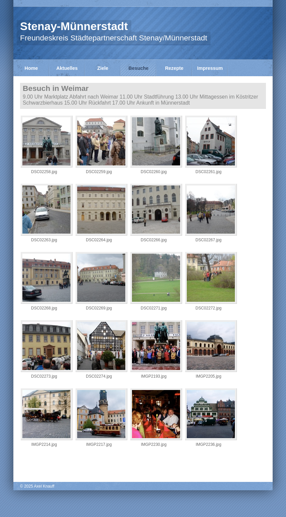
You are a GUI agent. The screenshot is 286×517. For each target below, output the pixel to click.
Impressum (210, 68)
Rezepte (174, 68)
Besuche (139, 68)
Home (31, 68)
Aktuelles (67, 68)
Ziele (102, 68)
